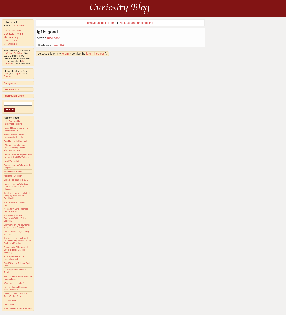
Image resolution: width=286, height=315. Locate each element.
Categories (10, 83)
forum (65, 53)
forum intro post (95, 53)
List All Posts (11, 89)
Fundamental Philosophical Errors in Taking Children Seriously (16, 250)
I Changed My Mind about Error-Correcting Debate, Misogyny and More (15, 147)
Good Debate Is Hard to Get (16, 141)
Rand (6, 73)
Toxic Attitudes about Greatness (18, 308)
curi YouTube (11, 40)
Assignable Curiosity (13, 176)
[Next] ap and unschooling (136, 22)
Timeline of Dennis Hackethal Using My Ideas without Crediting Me (17, 195)
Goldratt (8, 76)
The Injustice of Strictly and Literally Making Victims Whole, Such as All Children (17, 240)
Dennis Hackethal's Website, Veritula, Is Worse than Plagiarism (16, 186)
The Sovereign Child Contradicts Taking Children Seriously (16, 218)
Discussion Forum (13, 33)
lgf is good (47, 32)
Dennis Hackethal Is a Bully (16, 180)
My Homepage (11, 37)
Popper (18, 73)
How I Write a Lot (11, 161)
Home (112, 22)
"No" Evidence (10, 300)
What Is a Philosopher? (14, 283)
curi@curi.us (18, 25)
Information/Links (14, 95)
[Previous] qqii (96, 22)
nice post (53, 38)
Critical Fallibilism (13, 30)
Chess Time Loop (11, 304)
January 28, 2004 (60, 45)
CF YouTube (10, 44)
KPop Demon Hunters (13, 172)
